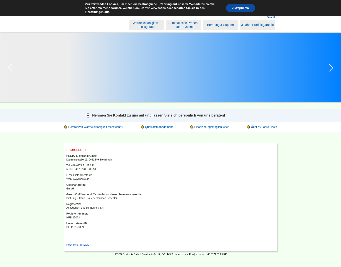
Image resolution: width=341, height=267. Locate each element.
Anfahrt (270, 17)
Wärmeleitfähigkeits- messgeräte (146, 25)
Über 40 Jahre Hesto (264, 126)
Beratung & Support (220, 25)
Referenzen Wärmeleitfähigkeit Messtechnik (96, 126)
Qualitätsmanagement (159, 126)
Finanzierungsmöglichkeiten (211, 126)
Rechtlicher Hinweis (77, 244)
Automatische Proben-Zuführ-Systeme (184, 25)
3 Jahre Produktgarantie (257, 25)
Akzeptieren (240, 8)
